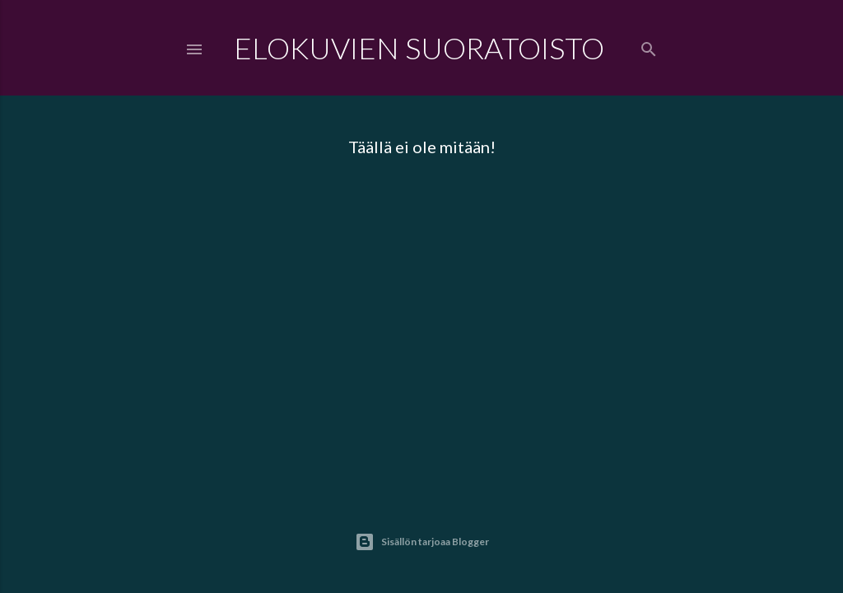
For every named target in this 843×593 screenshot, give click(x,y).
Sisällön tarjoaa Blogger (422, 542)
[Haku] (649, 46)
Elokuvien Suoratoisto (419, 48)
